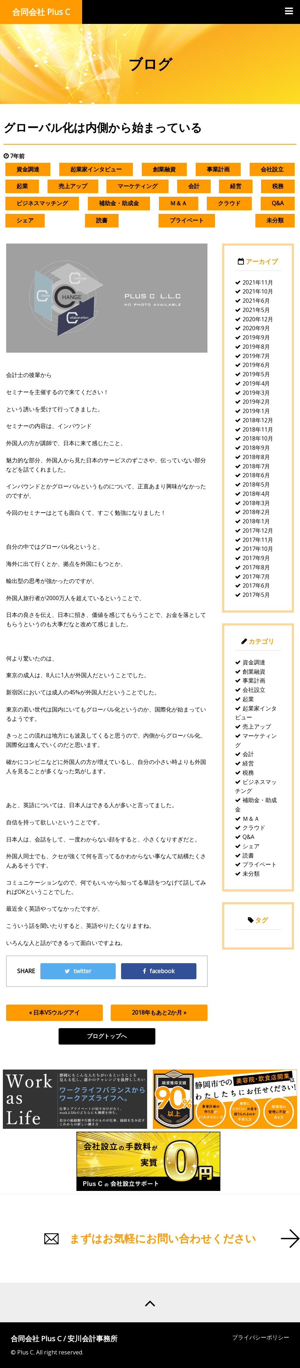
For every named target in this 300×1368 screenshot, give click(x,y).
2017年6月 (256, 585)
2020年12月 (257, 319)
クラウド (229, 203)
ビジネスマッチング (42, 203)
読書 (102, 220)
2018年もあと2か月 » (159, 1012)
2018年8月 (256, 457)
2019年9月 (256, 337)
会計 (194, 186)
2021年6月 (256, 301)
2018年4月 (256, 494)
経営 (235, 186)
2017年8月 (256, 567)
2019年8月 (256, 347)
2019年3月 (256, 393)
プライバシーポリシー (260, 1337)
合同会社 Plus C (41, 11)
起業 (22, 186)
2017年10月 (257, 549)
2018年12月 (257, 420)
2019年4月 (256, 383)
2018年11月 (257, 429)
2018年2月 (256, 512)
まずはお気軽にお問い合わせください (162, 1238)
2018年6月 (256, 475)
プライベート (187, 220)
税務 (278, 186)
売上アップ (73, 186)
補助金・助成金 (119, 203)
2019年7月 (256, 356)
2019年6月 (256, 365)
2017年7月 (256, 576)
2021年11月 (257, 282)
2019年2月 (256, 402)
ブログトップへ (107, 1036)
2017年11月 (257, 540)
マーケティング (138, 186)
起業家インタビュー (96, 169)
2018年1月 (256, 521)
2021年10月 (257, 291)
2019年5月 (256, 374)
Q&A (278, 203)
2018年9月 (256, 448)
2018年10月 (257, 438)
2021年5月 (256, 310)
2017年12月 (257, 530)
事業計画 (218, 169)
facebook (159, 971)
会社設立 (272, 169)
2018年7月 (256, 466)
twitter (78, 971)
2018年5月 (256, 484)
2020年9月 (256, 328)
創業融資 (164, 169)
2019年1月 (256, 411)
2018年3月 (256, 503)
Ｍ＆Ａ (178, 203)
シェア (25, 220)
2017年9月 (256, 558)
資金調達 (27, 169)
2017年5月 (256, 595)
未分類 (275, 220)
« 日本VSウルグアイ (54, 1012)
